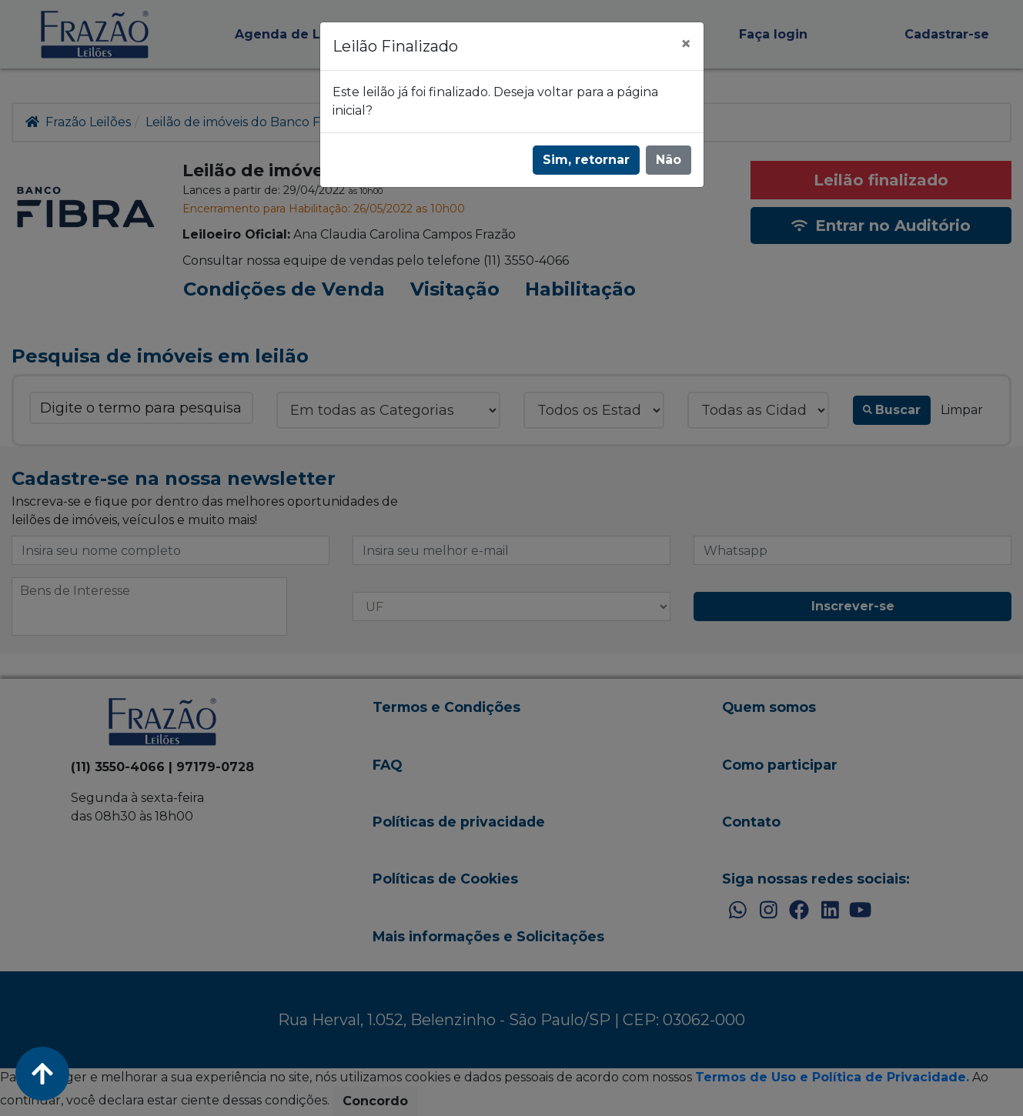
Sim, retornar (586, 159)
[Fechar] (686, 43)
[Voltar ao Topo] (42, 1074)
